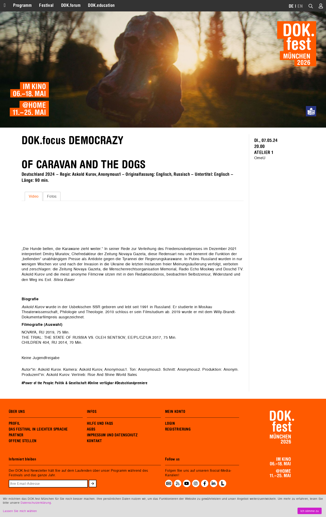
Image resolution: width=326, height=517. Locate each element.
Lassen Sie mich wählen (20, 511)
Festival (46, 5)
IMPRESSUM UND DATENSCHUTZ (112, 435)
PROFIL (14, 423)
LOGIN (170, 423)
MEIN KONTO (175, 412)
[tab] (33, 196)
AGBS (91, 429)
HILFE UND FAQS (100, 423)
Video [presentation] (34, 196)
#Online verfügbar (101, 383)
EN (300, 6)
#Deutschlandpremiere (131, 383)
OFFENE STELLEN (22, 441)
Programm (22, 5)
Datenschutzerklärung (36, 503)
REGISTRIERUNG (178, 429)
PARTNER (16, 435)
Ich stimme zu (309, 511)
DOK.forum (70, 5)
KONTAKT (94, 441)
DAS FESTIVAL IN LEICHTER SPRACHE (38, 429)
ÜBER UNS (17, 412)
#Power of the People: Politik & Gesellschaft (54, 383)
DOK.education (101, 5)
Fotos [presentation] (52, 196)
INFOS (91, 412)
